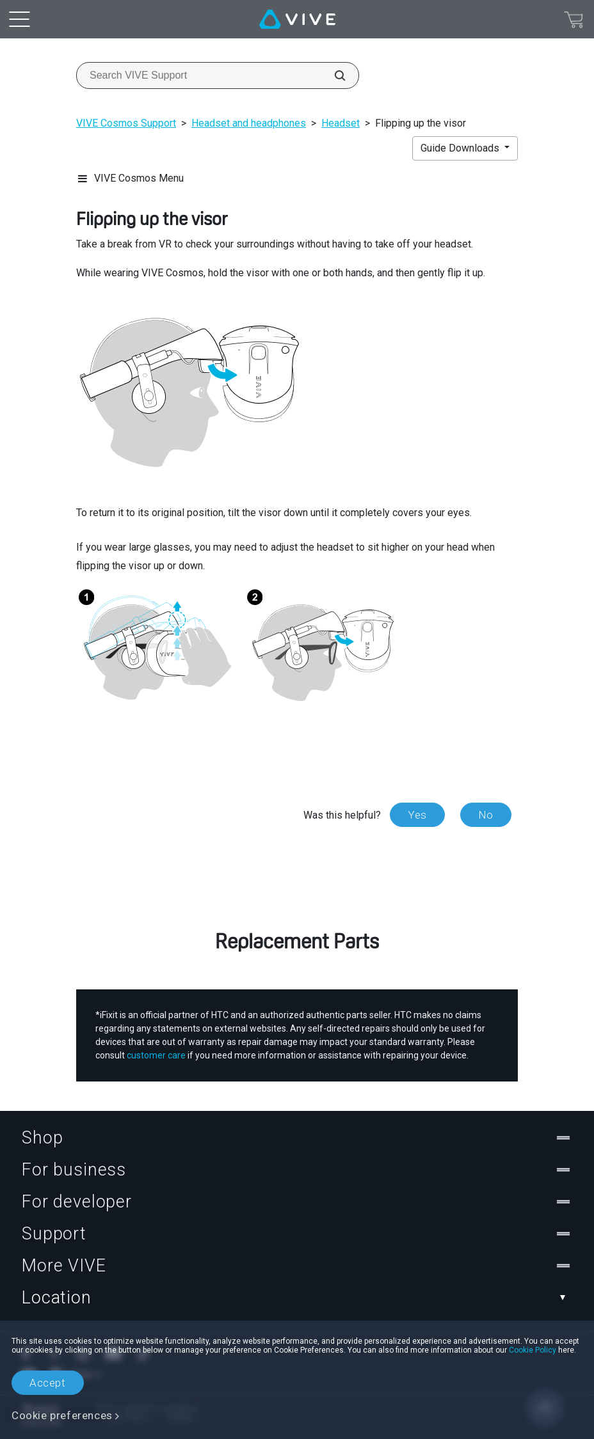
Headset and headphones (248, 123)
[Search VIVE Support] (333, 75)
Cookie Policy (532, 1350)
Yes (417, 814)
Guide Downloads (461, 148)
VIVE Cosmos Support (126, 123)
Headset (340, 123)
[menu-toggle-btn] (19, 19)
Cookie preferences (62, 1415)
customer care (156, 1055)
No (486, 814)
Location (297, 1297)
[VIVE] (297, 19)
